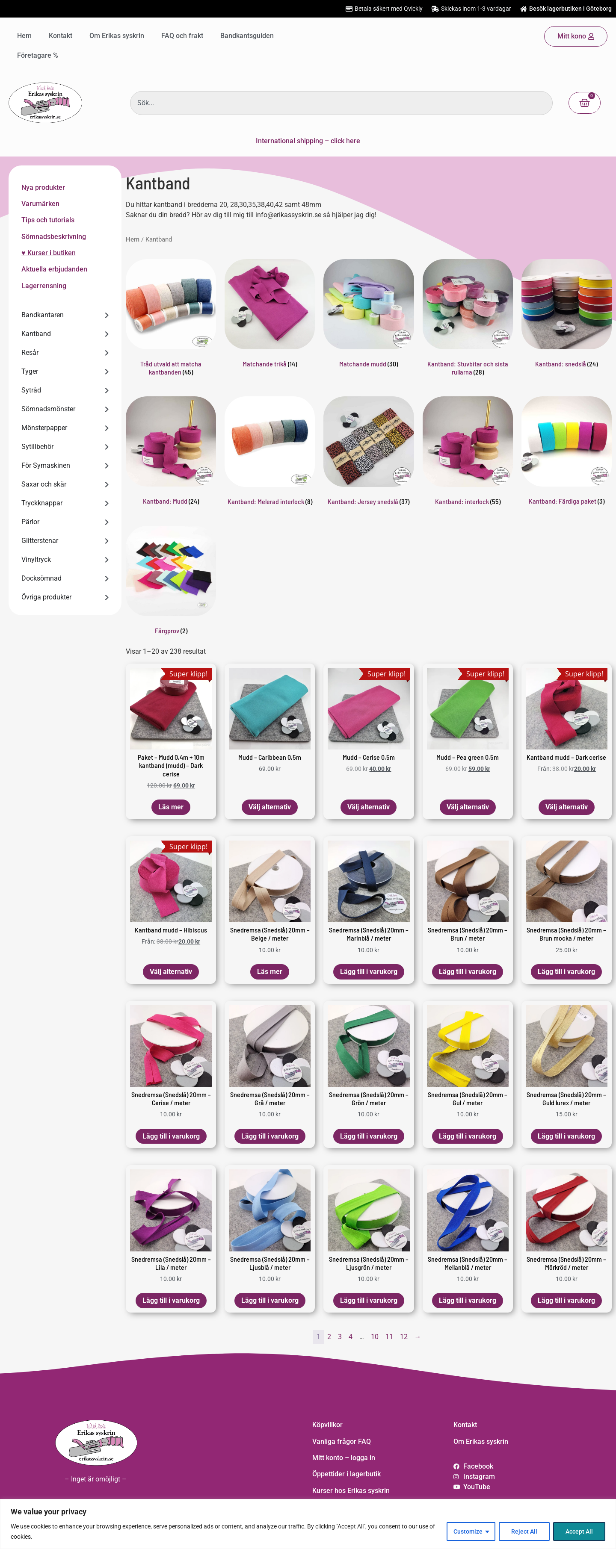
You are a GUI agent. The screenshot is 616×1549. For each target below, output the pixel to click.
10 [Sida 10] (375, 1337)
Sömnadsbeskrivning (53, 237)
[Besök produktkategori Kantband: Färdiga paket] (566, 452)
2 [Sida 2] (329, 1337)
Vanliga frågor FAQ (341, 1441)
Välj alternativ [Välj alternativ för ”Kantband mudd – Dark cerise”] (566, 807)
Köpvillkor (327, 1425)
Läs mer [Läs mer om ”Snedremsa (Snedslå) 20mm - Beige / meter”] (269, 972)
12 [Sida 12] (404, 1337)
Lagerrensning (43, 286)
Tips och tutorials (47, 220)
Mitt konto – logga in (343, 1458)
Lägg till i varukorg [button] (368, 972)
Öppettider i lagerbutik (346, 1474)
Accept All (579, 1531)
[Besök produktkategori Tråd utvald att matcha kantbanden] (171, 319)
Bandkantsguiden (247, 36)
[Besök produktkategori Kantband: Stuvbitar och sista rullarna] (468, 319)
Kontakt (60, 36)
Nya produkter (43, 187)
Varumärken (40, 204)
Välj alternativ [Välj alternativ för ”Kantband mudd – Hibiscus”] (171, 972)
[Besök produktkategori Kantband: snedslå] (566, 315)
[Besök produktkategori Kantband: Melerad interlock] (270, 452)
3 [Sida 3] (340, 1337)
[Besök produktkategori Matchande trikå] (270, 315)
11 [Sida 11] (389, 1337)
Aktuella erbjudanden (54, 269)
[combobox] (341, 103)
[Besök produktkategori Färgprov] (171, 582)
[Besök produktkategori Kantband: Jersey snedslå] (368, 452)
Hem (24, 36)
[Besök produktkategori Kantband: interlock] (468, 452)
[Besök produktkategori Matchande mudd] (368, 315)
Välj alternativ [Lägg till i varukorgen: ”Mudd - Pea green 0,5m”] (468, 807)
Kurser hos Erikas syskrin (351, 1491)
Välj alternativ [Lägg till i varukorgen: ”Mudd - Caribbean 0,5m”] (270, 807)
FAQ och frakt (182, 36)
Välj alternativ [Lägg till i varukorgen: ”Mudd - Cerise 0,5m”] (368, 807)
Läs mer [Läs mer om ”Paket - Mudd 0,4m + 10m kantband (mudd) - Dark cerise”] (171, 807)
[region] (308, 1524)
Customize (468, 1531)
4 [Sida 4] (350, 1337)
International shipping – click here (308, 141)
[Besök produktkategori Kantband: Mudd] (171, 452)
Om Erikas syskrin (116, 36)
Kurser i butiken (51, 253)
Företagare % (37, 55)
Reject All (524, 1531)
